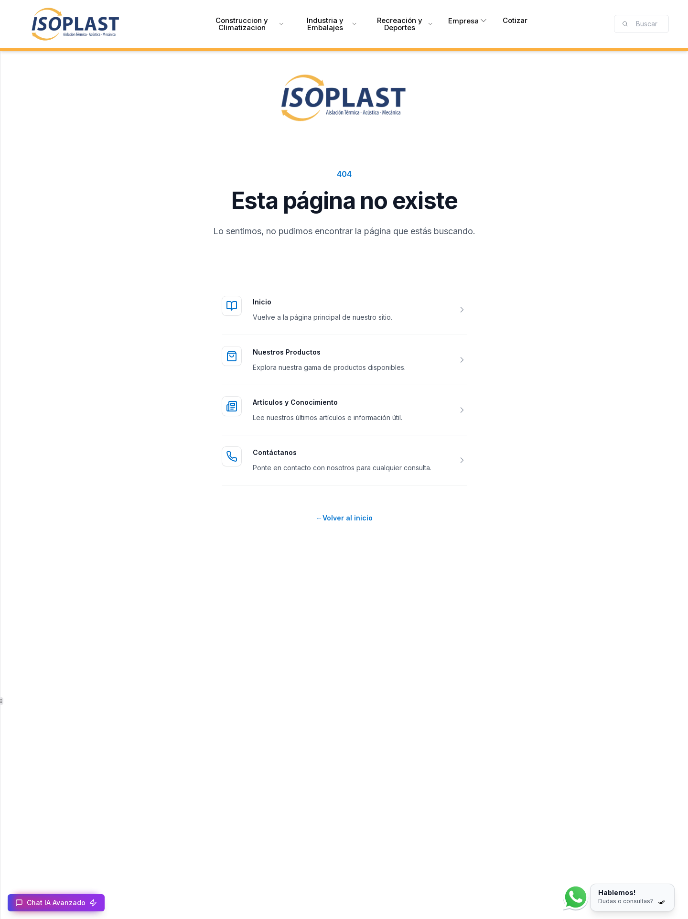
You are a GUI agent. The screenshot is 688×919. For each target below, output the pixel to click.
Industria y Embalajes (332, 24)
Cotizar (515, 20)
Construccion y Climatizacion (249, 24)
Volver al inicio (344, 518)
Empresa (467, 20)
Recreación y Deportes (405, 24)
